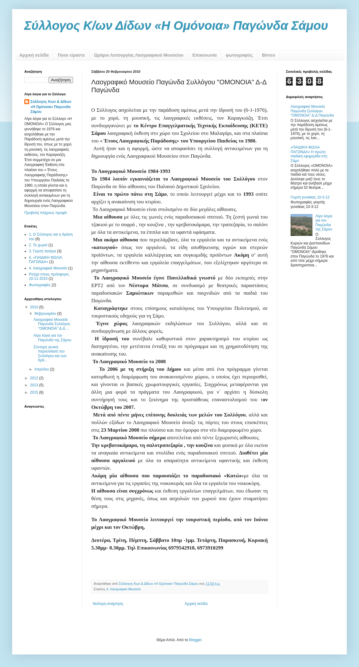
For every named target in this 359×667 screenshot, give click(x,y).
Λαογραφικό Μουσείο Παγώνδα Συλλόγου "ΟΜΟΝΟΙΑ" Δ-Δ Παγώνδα (312, 111)
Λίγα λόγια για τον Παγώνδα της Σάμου (52, 337)
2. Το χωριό (38, 245)
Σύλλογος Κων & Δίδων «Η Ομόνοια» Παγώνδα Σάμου (50, 107)
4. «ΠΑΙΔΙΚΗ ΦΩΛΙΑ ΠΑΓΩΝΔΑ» (45, 259)
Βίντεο (268, 55)
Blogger (195, 640)
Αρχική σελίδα (34, 55)
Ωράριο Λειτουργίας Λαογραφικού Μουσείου (138, 55)
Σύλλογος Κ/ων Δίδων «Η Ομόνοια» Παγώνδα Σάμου (176, 25)
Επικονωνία (205, 55)
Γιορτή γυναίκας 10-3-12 (310, 197)
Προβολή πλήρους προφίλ (45, 213)
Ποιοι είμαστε (71, 55)
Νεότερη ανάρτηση (108, 604)
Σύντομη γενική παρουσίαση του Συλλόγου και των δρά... (50, 353)
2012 (34, 378)
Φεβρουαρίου (45, 313)
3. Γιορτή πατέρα (42, 251)
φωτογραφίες (239, 55)
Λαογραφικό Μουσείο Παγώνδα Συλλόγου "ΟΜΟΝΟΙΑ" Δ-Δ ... (51, 324)
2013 (34, 385)
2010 (34, 307)
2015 (34, 392)
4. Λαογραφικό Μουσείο (123, 589)
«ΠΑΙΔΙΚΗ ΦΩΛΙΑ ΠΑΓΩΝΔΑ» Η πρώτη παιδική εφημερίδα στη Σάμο (309, 154)
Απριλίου (42, 369)
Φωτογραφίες (40, 285)
